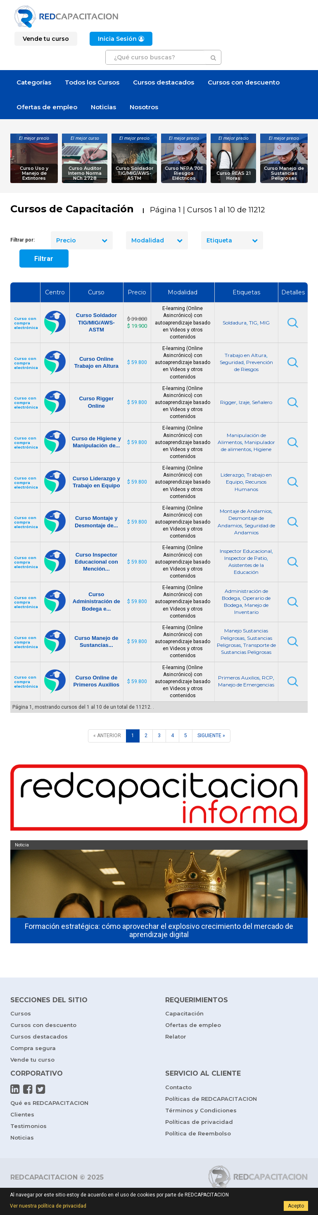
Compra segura (33, 1048)
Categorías (34, 82)
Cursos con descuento (244, 82)
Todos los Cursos (92, 82)
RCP (267, 677)
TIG (253, 323)
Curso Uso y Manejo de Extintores (34, 173)
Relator (175, 1036)
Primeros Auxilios (238, 677)
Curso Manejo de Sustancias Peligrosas (284, 173)
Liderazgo (232, 475)
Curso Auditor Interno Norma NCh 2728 (85, 173)
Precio (81, 240)
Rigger (228, 402)
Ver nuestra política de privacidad (48, 1206)
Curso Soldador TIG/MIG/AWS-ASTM (134, 173)
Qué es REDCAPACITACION (49, 1103)
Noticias (103, 107)
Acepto (296, 1206)
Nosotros (144, 107)
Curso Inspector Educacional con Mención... (96, 562)
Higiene (262, 449)
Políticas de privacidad (199, 1122)
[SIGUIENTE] (211, 735)
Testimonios (28, 1126)
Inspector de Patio (245, 558)
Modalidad (157, 240)
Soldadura (235, 323)
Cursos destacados (163, 82)
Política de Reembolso (198, 1133)
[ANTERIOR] (107, 735)
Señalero (262, 402)
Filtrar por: (22, 240)
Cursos (20, 1013)
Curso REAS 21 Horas (233, 176)
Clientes (22, 1114)
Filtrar (43, 259)
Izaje (244, 402)
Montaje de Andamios (245, 511)
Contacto (178, 1087)
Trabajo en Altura (245, 355)
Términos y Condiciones (201, 1110)
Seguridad (232, 362)
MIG (265, 323)
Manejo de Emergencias (246, 685)
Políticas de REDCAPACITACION (211, 1098)
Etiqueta (232, 240)
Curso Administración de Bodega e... (96, 601)
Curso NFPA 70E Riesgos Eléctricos (184, 173)
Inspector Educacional (246, 551)
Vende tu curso (32, 1059)
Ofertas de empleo (47, 107)
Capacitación (184, 1013)
